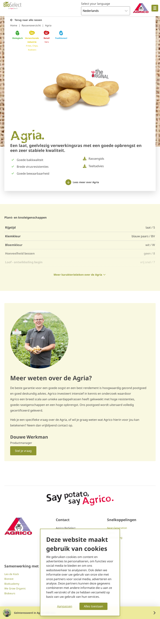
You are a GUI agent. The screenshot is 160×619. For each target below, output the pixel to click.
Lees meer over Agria (82, 182)
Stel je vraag (23, 451)
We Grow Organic (15, 588)
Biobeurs (9, 593)
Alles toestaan (93, 606)
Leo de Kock (11, 574)
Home (13, 25)
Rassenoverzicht (31, 25)
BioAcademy (11, 583)
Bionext (8, 578)
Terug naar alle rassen (28, 20)
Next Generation (117, 528)
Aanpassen (64, 606)
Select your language (95, 4)
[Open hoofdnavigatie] (154, 8)
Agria (48, 25)
